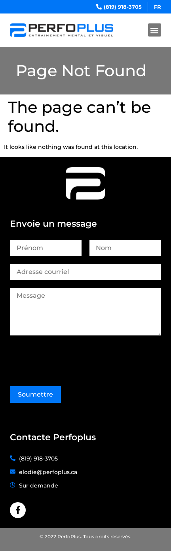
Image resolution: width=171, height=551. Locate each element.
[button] (154, 30)
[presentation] (70, 358)
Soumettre (35, 394)
